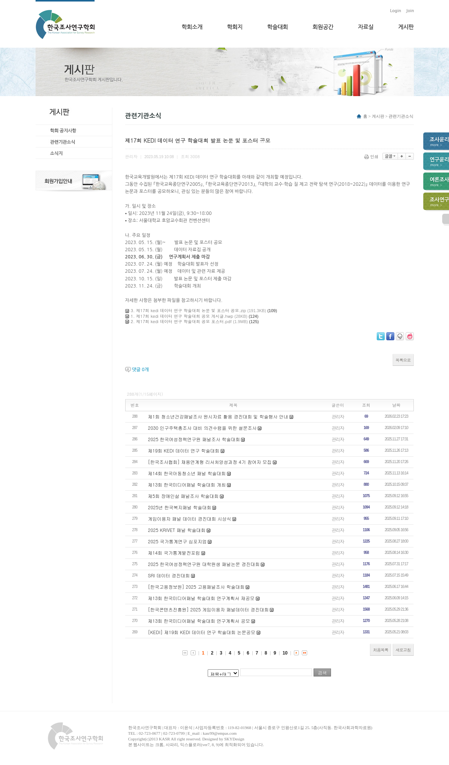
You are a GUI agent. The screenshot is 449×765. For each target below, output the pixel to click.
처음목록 (380, 650)
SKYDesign (234, 739)
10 (285, 653)
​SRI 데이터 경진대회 (169, 575)
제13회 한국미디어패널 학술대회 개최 (187, 484)
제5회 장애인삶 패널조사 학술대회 (183, 496)
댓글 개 (140, 369)
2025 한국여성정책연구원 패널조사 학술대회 (194, 439)
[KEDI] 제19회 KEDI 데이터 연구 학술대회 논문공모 (201, 632)
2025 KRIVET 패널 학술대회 (176, 530)
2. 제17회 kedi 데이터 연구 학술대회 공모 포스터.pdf (181, 321)
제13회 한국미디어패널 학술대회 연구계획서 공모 (199, 620)
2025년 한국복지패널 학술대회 (179, 507)
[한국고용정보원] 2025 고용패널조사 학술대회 (196, 586)
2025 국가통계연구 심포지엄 (177, 541)
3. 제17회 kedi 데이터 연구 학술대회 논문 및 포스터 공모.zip (188, 310)
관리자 (338, 416)
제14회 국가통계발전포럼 (174, 552)
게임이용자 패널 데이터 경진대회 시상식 (189, 518)
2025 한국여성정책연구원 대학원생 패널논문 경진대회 (204, 564)
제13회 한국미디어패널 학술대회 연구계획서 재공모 (201, 598)
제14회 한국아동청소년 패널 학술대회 (187, 473)
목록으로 (403, 360)
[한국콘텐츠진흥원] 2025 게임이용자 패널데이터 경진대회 (208, 609)
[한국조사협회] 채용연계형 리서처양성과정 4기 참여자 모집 (210, 462)
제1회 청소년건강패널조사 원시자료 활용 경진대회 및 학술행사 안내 (218, 416)
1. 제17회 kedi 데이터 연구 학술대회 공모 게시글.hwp (182, 316)
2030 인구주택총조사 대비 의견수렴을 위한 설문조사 (202, 427)
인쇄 (372, 156)
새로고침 (403, 650)
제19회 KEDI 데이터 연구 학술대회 (183, 450)
